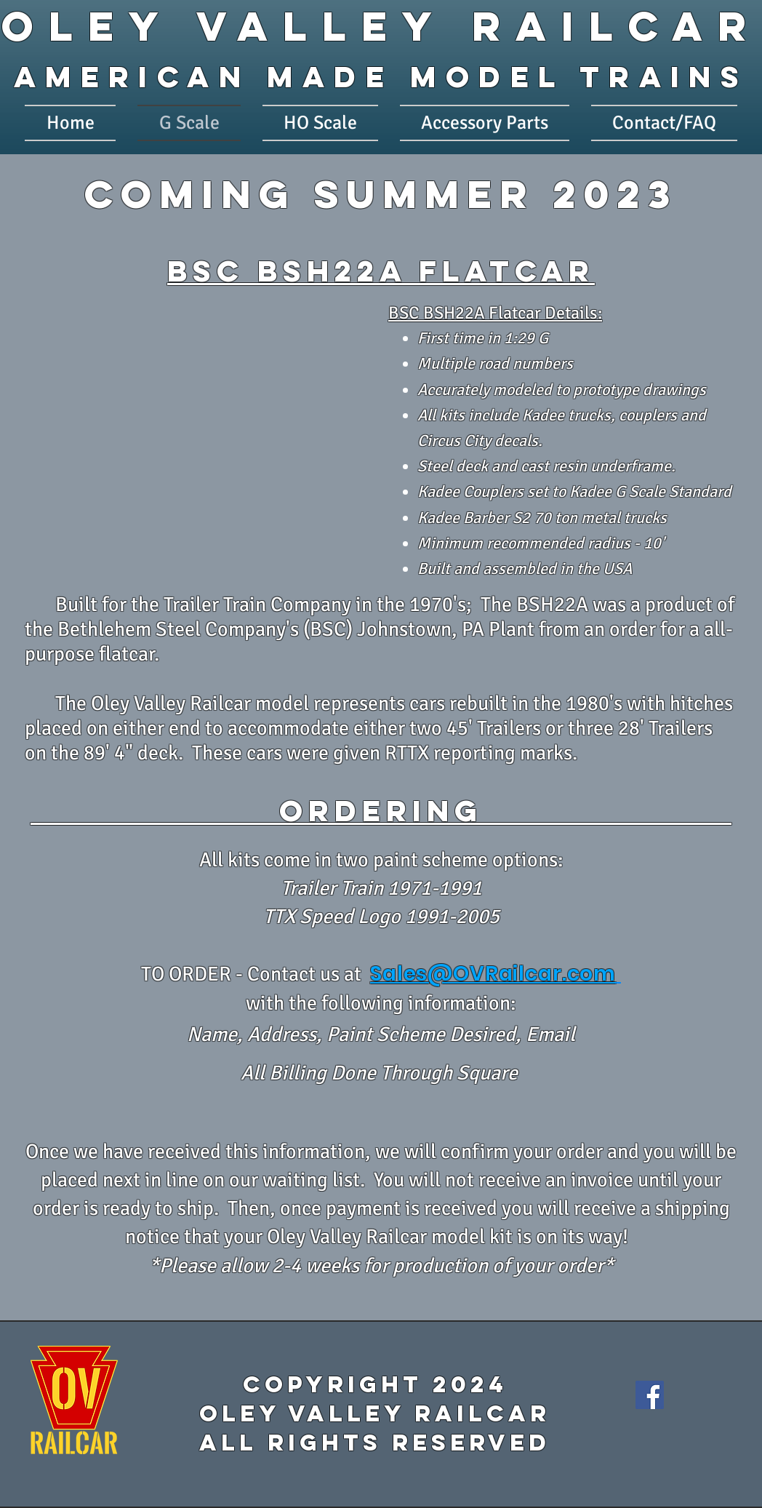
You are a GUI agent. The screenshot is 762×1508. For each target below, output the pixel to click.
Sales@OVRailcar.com (493, 974)
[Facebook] (649, 1395)
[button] (203, 428)
